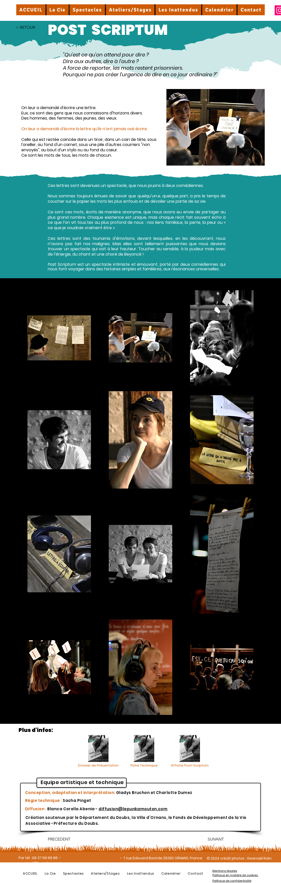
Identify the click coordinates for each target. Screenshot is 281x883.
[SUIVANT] (211, 839)
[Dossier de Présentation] (98, 751)
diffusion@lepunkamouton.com (133, 809)
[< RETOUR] (33, 27)
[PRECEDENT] (64, 839)
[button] (57, 9)
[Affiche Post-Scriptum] (189, 751)
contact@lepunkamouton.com (47, 863)
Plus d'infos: (36, 730)
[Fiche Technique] (144, 751)
